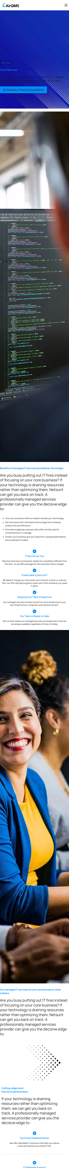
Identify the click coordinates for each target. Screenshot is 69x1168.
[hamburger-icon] (66, 5)
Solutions (6, 63)
